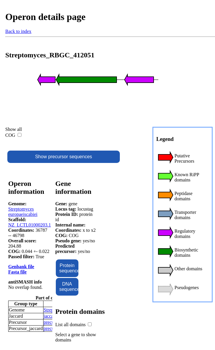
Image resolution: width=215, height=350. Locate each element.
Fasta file (17, 271)
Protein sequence (68, 268)
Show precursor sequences (63, 156)
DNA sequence (68, 286)
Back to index (18, 31)
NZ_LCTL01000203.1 (29, 224)
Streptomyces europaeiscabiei (23, 211)
